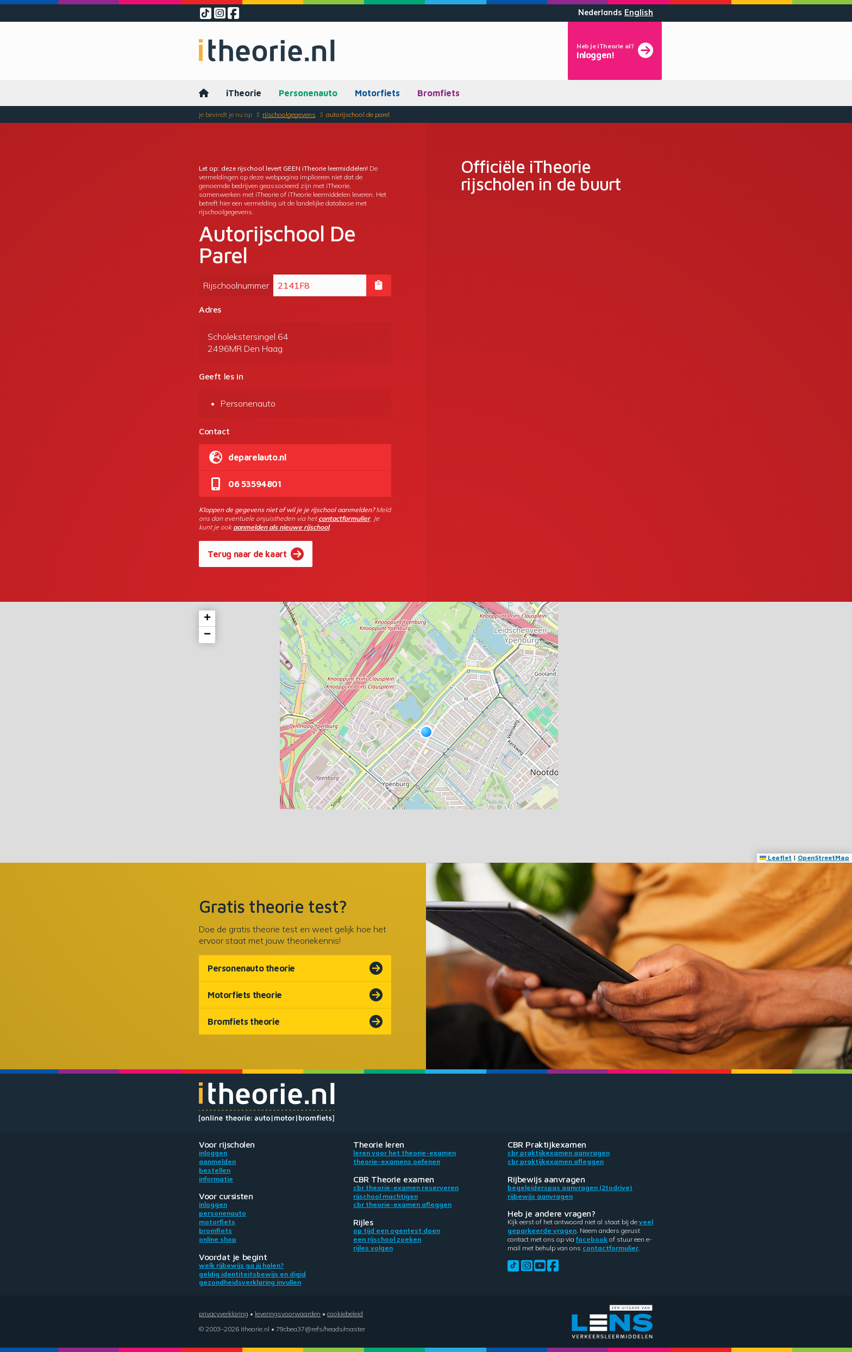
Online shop (217, 1239)
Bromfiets (438, 93)
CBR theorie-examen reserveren (406, 1187)
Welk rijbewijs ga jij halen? (241, 1265)
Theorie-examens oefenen (396, 1161)
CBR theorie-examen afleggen (402, 1204)
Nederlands (600, 12)
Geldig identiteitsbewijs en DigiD (252, 1274)
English (638, 12)
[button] (426, 732)
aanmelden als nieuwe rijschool (281, 527)
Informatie (216, 1179)
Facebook (591, 1239)
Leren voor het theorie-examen (404, 1153)
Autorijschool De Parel (358, 114)
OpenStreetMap (823, 857)
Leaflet (776, 857)
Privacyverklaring (223, 1314)
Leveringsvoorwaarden (288, 1314)
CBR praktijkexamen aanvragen (559, 1153)
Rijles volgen (373, 1248)
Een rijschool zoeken (387, 1239)
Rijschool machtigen (385, 1196)
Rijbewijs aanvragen (540, 1196)
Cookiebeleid (345, 1314)
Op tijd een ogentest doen (396, 1230)
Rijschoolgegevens (289, 114)
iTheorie (243, 93)
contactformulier (344, 518)
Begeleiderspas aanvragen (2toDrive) (570, 1187)
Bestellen (214, 1170)
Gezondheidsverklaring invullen (250, 1282)
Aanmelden (217, 1161)
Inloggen (213, 1153)
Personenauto (308, 93)
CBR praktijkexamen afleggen (556, 1161)
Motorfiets (377, 93)
